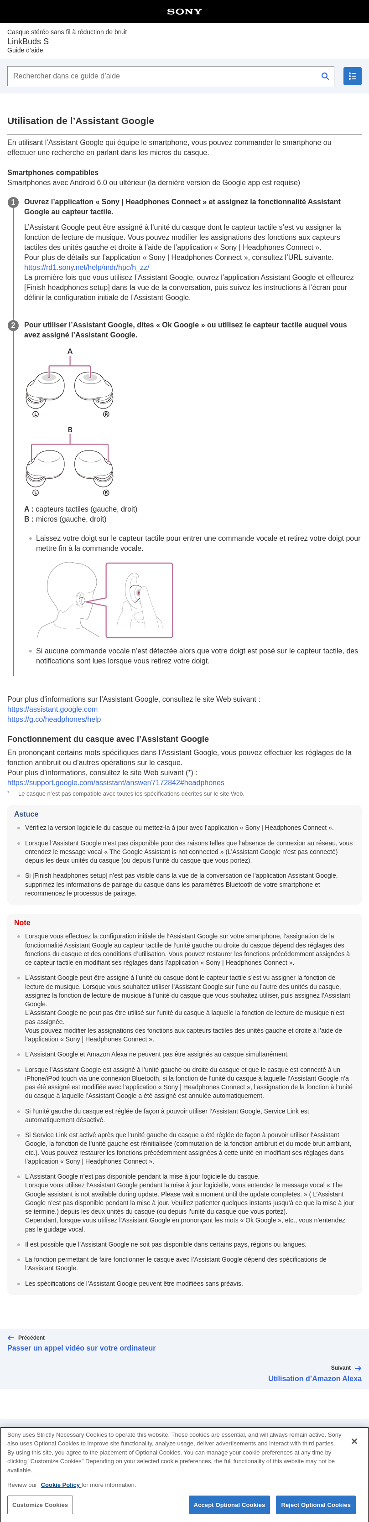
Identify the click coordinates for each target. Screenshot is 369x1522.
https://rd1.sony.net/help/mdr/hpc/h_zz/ (87, 267)
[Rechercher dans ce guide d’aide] (170, 76)
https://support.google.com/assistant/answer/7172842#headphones (115, 783)
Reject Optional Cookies (316, 1510)
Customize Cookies (40, 1510)
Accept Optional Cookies (229, 1510)
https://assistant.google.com (52, 709)
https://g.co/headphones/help (54, 719)
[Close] (354, 1447)
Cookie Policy (61, 1490)
